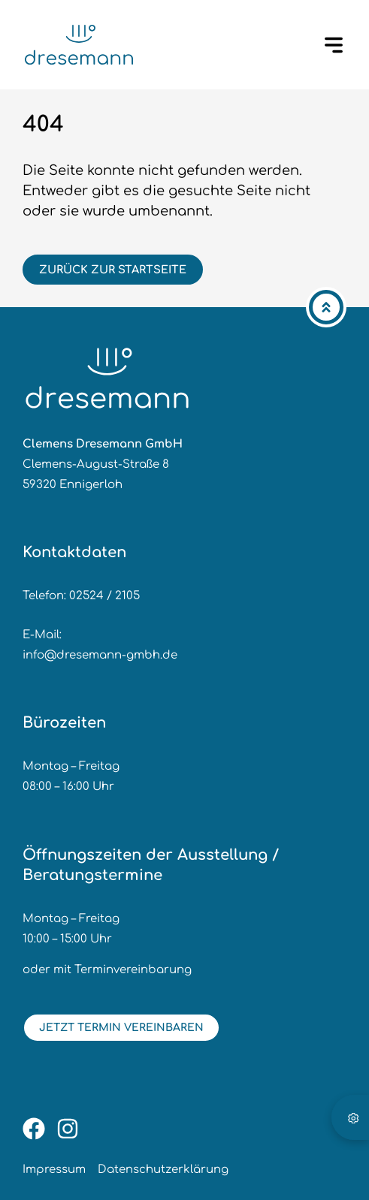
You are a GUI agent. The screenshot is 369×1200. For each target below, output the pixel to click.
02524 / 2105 (104, 595)
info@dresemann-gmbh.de (100, 655)
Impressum (54, 1169)
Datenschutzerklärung (163, 1169)
